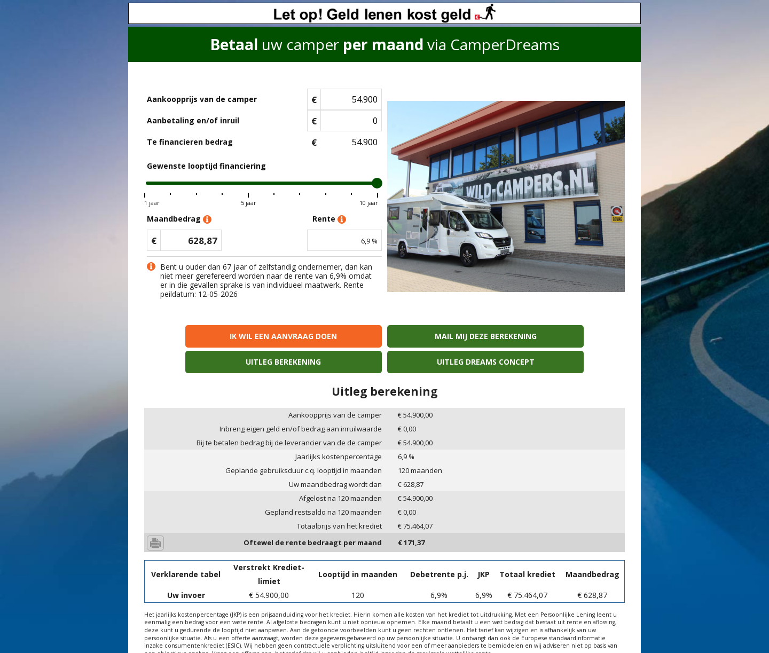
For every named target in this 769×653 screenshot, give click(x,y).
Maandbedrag (179, 219)
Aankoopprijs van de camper (202, 99)
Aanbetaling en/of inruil (193, 120)
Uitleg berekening (445, 336)
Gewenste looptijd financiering (206, 166)
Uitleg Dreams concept (567, 336)
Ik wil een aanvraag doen (202, 336)
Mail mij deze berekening (324, 336)
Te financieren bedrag (190, 142)
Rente (329, 219)
